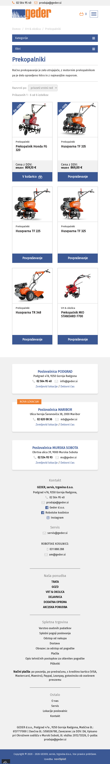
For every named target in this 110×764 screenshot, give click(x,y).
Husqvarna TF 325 (73, 231)
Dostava (55, 643)
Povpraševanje (78, 177)
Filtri (55, 49)
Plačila (55, 653)
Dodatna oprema (55, 602)
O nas (55, 700)
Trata (55, 581)
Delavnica (55, 597)
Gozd (55, 587)
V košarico (32, 177)
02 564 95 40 (42, 381)
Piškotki (55, 663)
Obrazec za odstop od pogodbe (55, 648)
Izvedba (48, 759)
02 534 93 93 (43, 457)
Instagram (55, 518)
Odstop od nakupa (55, 638)
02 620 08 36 (42, 419)
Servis (55, 706)
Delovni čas (67, 386)
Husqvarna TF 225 (28, 231)
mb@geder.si (66, 419)
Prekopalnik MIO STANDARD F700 (72, 314)
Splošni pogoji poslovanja (55, 633)
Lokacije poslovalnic (55, 711)
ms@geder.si (66, 457)
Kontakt (55, 716)
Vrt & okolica (33, 29)
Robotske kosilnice (55, 513)
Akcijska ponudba (55, 607)
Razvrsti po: (19, 88)
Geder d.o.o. (55, 507)
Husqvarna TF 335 (73, 146)
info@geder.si (66, 381)
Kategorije (55, 38)
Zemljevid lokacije (47, 386)
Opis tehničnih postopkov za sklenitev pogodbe (55, 658)
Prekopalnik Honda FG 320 (31, 148)
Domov (16, 29)
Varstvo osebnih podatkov (55, 628)
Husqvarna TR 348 (28, 312)
